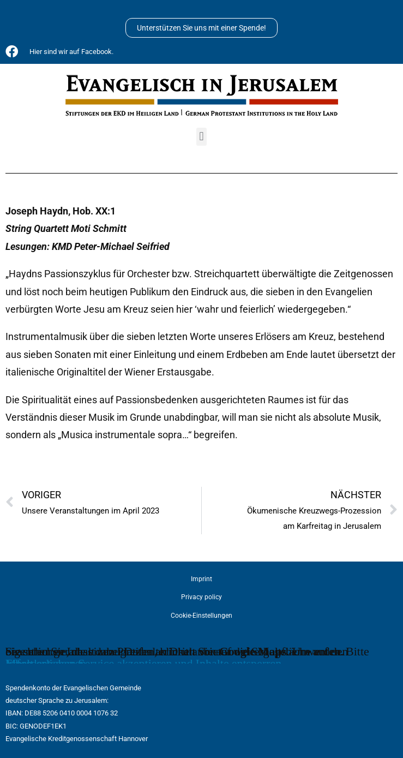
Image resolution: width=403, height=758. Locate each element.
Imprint (201, 579)
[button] (201, 137)
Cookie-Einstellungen (201, 615)
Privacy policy (201, 597)
